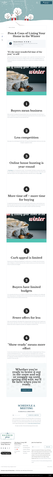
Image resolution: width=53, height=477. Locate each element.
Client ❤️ (16, 449)
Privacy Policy (49, 466)
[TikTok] (9, 448)
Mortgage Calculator (26, 451)
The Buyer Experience (19, 1)
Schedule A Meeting (26, 449)
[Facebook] (1, 448)
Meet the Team (16, 447)
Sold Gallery (25, 453)
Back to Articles (12, 27)
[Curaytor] (6, 454)
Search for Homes (17, 445)
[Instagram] (7, 448)
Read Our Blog (25, 445)
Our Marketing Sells (26, 447)
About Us (11, 1)
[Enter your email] (20, 415)
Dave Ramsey (10, 170)
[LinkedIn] (3, 448)
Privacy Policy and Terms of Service (34, 423)
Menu (37, 3)
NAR (40, 173)
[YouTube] (5, 448)
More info (41, 475)
